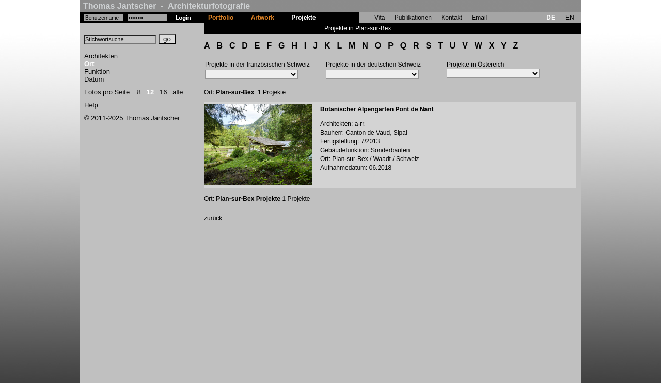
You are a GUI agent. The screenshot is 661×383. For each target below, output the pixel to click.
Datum (94, 79)
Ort (89, 64)
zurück (213, 218)
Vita (379, 17)
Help (91, 105)
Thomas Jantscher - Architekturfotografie (166, 6)
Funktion (97, 71)
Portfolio (220, 17)
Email (479, 17)
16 (163, 92)
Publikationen (413, 17)
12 (150, 92)
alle (177, 92)
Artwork (262, 17)
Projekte (303, 17)
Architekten (101, 56)
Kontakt (451, 17)
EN (569, 17)
